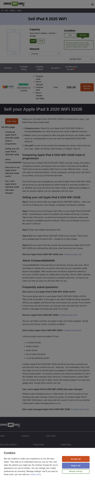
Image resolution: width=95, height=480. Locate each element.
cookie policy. (36, 474)
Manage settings (75, 471)
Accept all (76, 459)
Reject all (75, 466)
